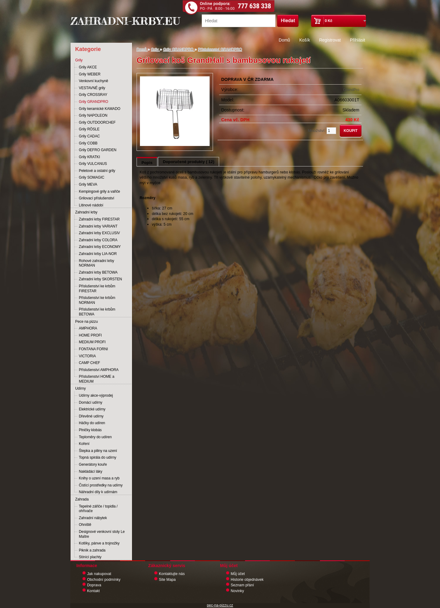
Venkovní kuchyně (93, 81)
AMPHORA (88, 328)
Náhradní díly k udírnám (98, 492)
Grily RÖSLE (89, 129)
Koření (84, 444)
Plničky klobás (90, 430)
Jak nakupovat (99, 574)
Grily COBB (88, 143)
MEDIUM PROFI (92, 342)
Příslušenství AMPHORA (99, 370)
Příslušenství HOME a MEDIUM (96, 379)
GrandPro (351, 90)
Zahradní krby (86, 212)
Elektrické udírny (92, 409)
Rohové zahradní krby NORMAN (96, 263)
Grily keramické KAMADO (99, 109)
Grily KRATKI (89, 157)
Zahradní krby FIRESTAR (99, 219)
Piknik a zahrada (92, 550)
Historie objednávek (247, 579)
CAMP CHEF (89, 363)
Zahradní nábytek (93, 518)
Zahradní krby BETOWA (98, 272)
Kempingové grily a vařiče (99, 191)
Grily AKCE (88, 67)
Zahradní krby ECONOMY (100, 247)
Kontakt (93, 591)
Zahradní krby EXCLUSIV (99, 233)
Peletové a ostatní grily (97, 171)
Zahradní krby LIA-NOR (98, 254)
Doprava (94, 585)
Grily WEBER (90, 74)
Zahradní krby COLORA (98, 240)
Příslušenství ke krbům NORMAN (97, 300)
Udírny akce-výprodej (96, 395)
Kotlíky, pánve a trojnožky (99, 543)
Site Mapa (167, 579)
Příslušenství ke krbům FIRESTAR (97, 288)
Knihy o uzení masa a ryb (99, 478)
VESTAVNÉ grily (92, 88)
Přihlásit (357, 40)
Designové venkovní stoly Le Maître (102, 534)
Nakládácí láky (90, 471)
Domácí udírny (90, 402)
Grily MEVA (88, 184)
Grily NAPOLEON (93, 115)
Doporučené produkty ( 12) (188, 161)
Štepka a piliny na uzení (98, 451)
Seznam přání (242, 585)
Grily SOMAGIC (91, 177)
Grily (78, 60)
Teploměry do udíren (95, 437)
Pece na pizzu (86, 321)
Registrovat (330, 40)
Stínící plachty (90, 557)
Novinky (237, 591)
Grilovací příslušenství (96, 198)
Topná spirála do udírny (97, 457)
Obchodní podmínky (103, 579)
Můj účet (238, 574)
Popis (146, 162)
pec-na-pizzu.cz (220, 605)
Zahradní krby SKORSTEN (100, 279)
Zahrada (82, 499)
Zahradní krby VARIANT (98, 226)
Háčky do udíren (92, 423)
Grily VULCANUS (93, 164)
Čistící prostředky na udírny (101, 485)
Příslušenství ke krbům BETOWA (97, 311)
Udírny (80, 388)
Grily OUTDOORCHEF (97, 122)
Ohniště (85, 524)
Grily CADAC (89, 136)
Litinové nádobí (91, 205)
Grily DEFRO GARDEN (97, 150)
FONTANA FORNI (93, 349)
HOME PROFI (90, 335)
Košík (304, 40)
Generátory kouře (93, 464)
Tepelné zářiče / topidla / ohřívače (98, 508)
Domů (284, 40)
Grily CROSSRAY (93, 95)
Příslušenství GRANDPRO (220, 49)
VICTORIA (87, 356)
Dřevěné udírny (91, 416)
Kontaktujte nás (172, 574)
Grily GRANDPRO (93, 102)
